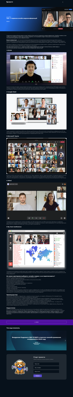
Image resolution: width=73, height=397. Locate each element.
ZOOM (9, 50)
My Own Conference (14, 227)
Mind (9, 180)
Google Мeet (12, 92)
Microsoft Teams (13, 136)
